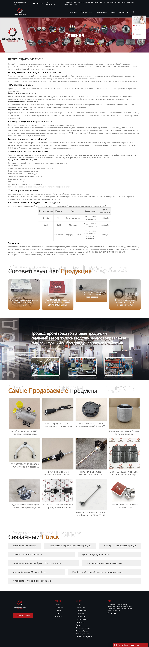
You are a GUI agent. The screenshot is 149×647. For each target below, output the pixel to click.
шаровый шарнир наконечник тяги (105, 563)
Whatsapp (137, 34)
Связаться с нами (23, 615)
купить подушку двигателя (95, 554)
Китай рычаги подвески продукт (120, 545)
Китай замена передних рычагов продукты (70, 545)
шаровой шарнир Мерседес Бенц (29, 572)
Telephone (137, 30)
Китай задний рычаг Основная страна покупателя (97, 572)
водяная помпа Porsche (24, 545)
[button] (137, 294)
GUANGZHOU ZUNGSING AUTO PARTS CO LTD (106, 252)
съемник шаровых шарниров (27, 554)
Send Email (137, 26)
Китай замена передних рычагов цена (32, 580)
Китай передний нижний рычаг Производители (37, 563)
